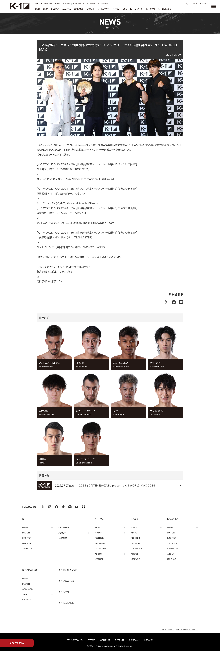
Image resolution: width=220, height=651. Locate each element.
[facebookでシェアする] (174, 302)
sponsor (27, 548)
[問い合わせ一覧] (195, 3)
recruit (119, 640)
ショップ (55, 9)
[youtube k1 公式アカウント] (76, 507)
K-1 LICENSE (164, 9)
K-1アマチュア (78, 4)
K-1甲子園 (91, 4)
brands (26, 543)
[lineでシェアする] (181, 302)
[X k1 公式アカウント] (43, 507)
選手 (45, 9)
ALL (36, 4)
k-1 (68, 569)
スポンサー (103, 9)
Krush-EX (66, 4)
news (25, 527)
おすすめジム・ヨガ (167, 629)
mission (149, 640)
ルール (116, 9)
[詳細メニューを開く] (213, 6)
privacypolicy (75, 640)
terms (91, 640)
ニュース (66, 9)
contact (105, 640)
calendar (64, 527)
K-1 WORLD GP (46, 4)
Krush (57, 4)
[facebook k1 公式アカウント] (56, 507)
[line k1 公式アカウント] (70, 507)
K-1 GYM (150, 9)
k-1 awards (66, 580)
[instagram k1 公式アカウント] (50, 507)
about (62, 533)
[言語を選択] (203, 3)
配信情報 (78, 9)
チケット (16, 643)
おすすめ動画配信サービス (187, 629)
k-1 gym (64, 591)
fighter (26, 538)
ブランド (91, 9)
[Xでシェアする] (166, 302)
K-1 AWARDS (103, 4)
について (136, 9)
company (134, 640)
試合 (37, 9)
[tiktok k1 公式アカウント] (63, 507)
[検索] (188, 3)
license (63, 538)
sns (125, 9)
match (26, 533)
